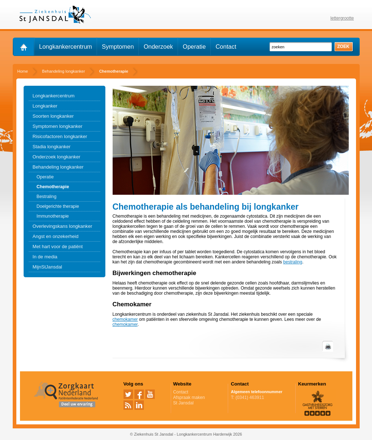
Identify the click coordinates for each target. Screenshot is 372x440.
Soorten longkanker (53, 116)
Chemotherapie (53, 186)
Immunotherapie (53, 216)
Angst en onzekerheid (56, 236)
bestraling (292, 262)
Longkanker (45, 106)
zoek (343, 46)
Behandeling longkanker (58, 167)
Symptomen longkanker (57, 126)
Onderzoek (158, 46)
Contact (225, 46)
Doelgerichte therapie (58, 206)
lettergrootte (342, 18)
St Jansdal (183, 402)
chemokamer (125, 319)
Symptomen (118, 46)
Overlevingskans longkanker (62, 226)
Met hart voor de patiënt (58, 246)
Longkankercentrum (65, 46)
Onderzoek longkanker (57, 157)
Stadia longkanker (52, 146)
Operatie (194, 46)
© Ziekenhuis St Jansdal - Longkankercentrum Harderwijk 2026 (186, 434)
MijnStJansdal (47, 267)
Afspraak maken (199, 397)
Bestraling (47, 196)
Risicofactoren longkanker (60, 136)
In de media (45, 256)
